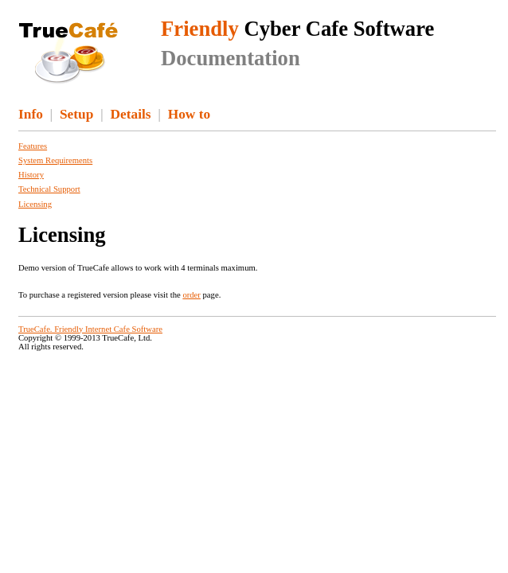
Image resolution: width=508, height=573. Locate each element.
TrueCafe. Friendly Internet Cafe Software (90, 329)
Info (30, 114)
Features (32, 146)
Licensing (35, 204)
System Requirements (55, 160)
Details (131, 114)
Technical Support (49, 189)
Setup (76, 114)
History (31, 174)
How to (189, 114)
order (191, 294)
